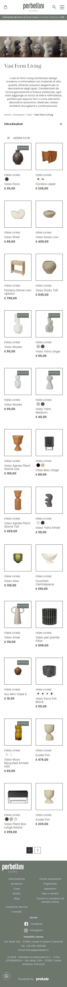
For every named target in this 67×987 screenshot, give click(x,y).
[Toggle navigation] (62, 7)
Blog (16, 898)
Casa (17, 888)
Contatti (17, 911)
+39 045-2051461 (36, 946)
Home (7, 114)
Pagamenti (50, 883)
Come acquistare (50, 879)
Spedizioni (50, 888)
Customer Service (17, 907)
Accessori (19, 114)
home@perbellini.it (37, 950)
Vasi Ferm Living (43, 114)
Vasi (29, 114)
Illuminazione (17, 879)
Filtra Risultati (13, 124)
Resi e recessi (50, 893)
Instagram (33, 930)
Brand (16, 893)
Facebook (33, 924)
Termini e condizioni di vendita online (50, 900)
